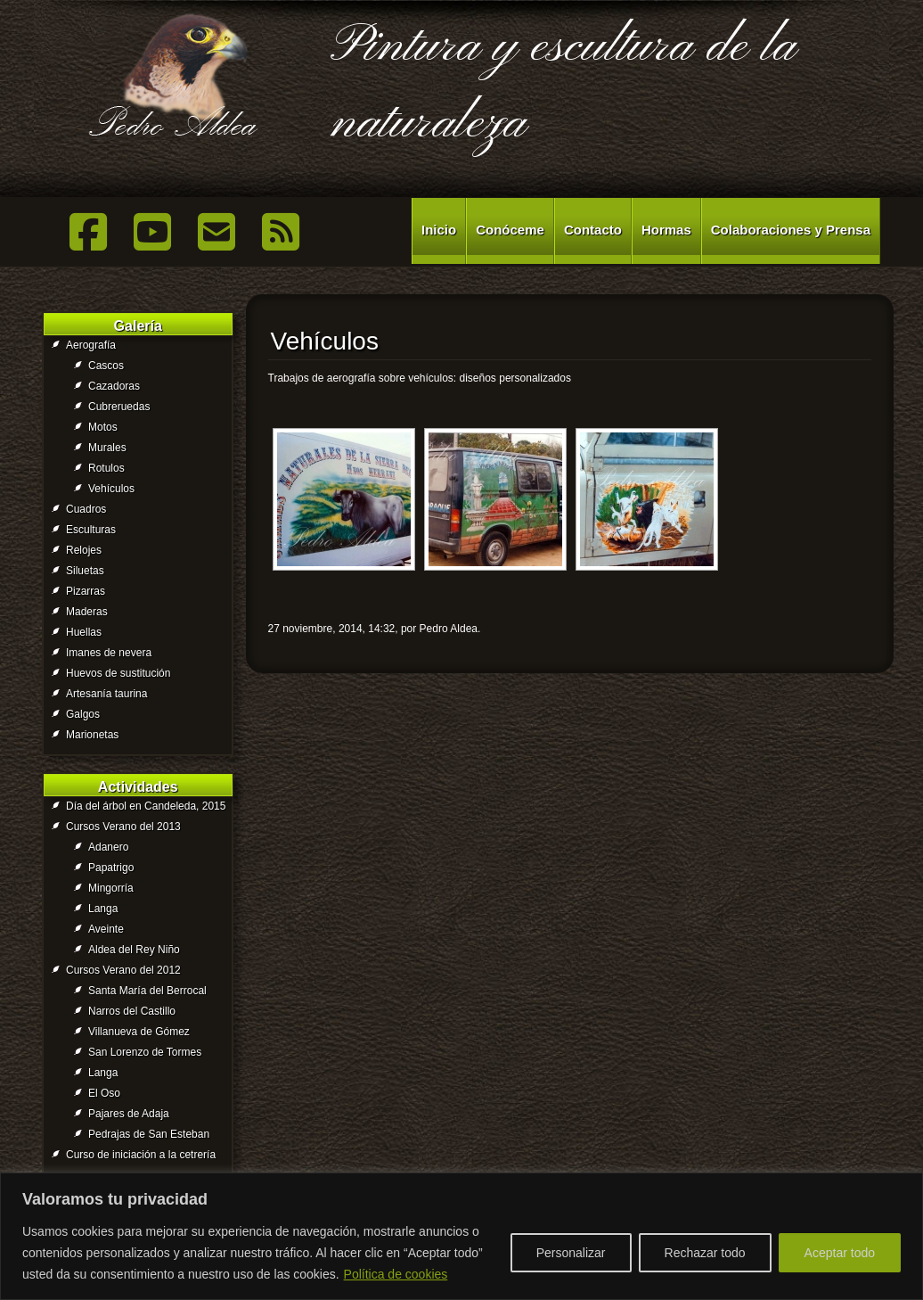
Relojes (84, 550)
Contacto (593, 229)
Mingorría (111, 888)
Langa (103, 908)
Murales (107, 447)
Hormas (666, 229)
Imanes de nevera (108, 652)
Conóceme (510, 229)
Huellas (84, 632)
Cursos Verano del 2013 (123, 826)
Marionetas (92, 734)
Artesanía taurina (106, 693)
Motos (103, 427)
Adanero (108, 847)
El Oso (104, 1093)
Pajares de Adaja (128, 1113)
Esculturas (91, 529)
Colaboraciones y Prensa (790, 229)
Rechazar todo (705, 1253)
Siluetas (85, 570)
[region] (461, 1236)
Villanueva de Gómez (139, 1031)
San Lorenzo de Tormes (144, 1052)
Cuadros (86, 509)
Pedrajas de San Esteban (148, 1134)
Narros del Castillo (132, 1011)
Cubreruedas (119, 406)
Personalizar (571, 1253)
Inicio (438, 229)
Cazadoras (114, 386)
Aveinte (106, 929)
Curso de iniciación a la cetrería (141, 1154)
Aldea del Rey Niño (134, 949)
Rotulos (106, 468)
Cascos (106, 365)
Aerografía (91, 345)
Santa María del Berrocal (147, 990)
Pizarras (85, 591)
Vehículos (111, 488)
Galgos (83, 714)
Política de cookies (396, 1274)
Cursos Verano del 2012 (123, 970)
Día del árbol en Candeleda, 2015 (145, 806)
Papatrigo (111, 867)
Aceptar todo (840, 1253)
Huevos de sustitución (118, 673)
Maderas (87, 611)
